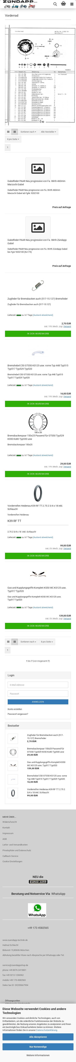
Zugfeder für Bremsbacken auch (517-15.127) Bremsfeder (38, 298)
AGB (5, 839)
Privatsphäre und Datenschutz (17, 850)
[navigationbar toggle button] (72, 4)
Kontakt (6, 827)
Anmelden (38, 702)
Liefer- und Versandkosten (15, 844)
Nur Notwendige (38, 1046)
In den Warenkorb (38, 334)
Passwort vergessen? (18, 714)
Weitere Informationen (38, 1055)
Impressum (8, 833)
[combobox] (28, 132)
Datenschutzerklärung (46, 1030)
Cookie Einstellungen (12, 861)
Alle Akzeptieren (38, 1037)
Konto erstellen (15, 709)
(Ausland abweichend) (43, 315)
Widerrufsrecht (10, 822)
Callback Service (10, 856)
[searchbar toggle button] (55, 4)
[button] (8, 132)
